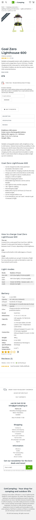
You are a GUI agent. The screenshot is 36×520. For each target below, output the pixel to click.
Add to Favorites (10, 109)
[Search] (6, 2)
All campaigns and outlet (18, 439)
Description (6, 116)
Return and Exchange (18, 431)
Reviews (5, 124)
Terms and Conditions (18, 435)
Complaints (18, 433)
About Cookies (18, 456)
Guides (18, 450)
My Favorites (18, 437)
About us (18, 448)
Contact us (18, 427)
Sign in (18, 441)
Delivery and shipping (18, 429)
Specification (6, 120)
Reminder (6, 99)
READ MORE (4, 72)
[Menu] (2, 2)
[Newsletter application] (15, 467)
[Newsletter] (29, 467)
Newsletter (18, 454)
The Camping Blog (18, 452)
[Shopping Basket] (33, 2)
